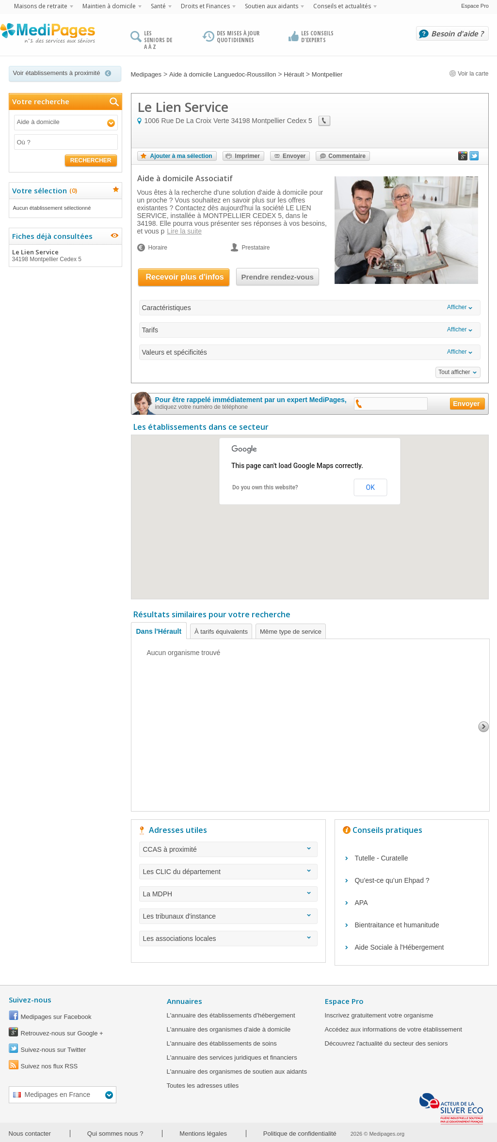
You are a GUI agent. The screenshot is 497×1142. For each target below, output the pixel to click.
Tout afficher (454, 372)
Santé (158, 6)
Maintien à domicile (109, 6)
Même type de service (290, 631)
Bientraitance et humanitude (397, 925)
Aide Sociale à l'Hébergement (399, 947)
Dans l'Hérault (159, 631)
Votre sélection (43, 190)
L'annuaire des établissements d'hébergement (231, 1015)
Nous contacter (30, 1133)
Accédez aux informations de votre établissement (393, 1029)
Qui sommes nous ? (115, 1133)
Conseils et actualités (342, 6)
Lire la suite (184, 231)
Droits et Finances (205, 6)
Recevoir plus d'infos (185, 277)
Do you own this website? (265, 487)
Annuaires (184, 1001)
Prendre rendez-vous (277, 277)
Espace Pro (475, 6)
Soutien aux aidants (271, 6)
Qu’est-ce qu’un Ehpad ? (392, 880)
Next (483, 726)
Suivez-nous (30, 999)
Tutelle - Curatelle (381, 858)
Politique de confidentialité (300, 1133)
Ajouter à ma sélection (181, 156)
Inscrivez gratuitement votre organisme (379, 1015)
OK (370, 487)
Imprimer (247, 156)
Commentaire (347, 156)
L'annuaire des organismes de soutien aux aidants (237, 1071)
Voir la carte (469, 73)
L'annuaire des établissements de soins (222, 1043)
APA (361, 903)
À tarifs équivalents (221, 631)
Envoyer (294, 156)
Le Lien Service (65, 255)
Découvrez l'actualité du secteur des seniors (386, 1043)
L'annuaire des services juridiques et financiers (232, 1057)
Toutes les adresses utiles (203, 1085)
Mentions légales (203, 1133)
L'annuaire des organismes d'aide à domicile (229, 1029)
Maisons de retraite (40, 6)
